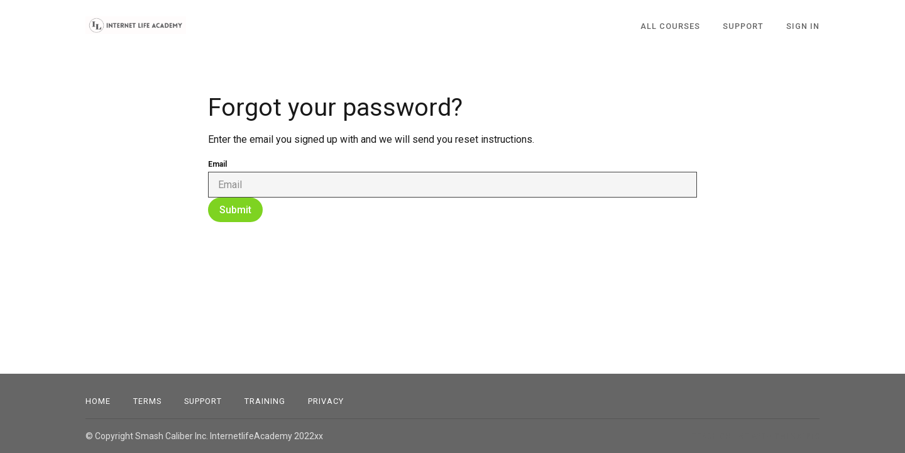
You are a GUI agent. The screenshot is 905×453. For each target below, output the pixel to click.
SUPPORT (743, 26)
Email (217, 164)
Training (264, 401)
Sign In (803, 26)
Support (203, 401)
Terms (147, 401)
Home (98, 401)
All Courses (670, 26)
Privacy (326, 401)
